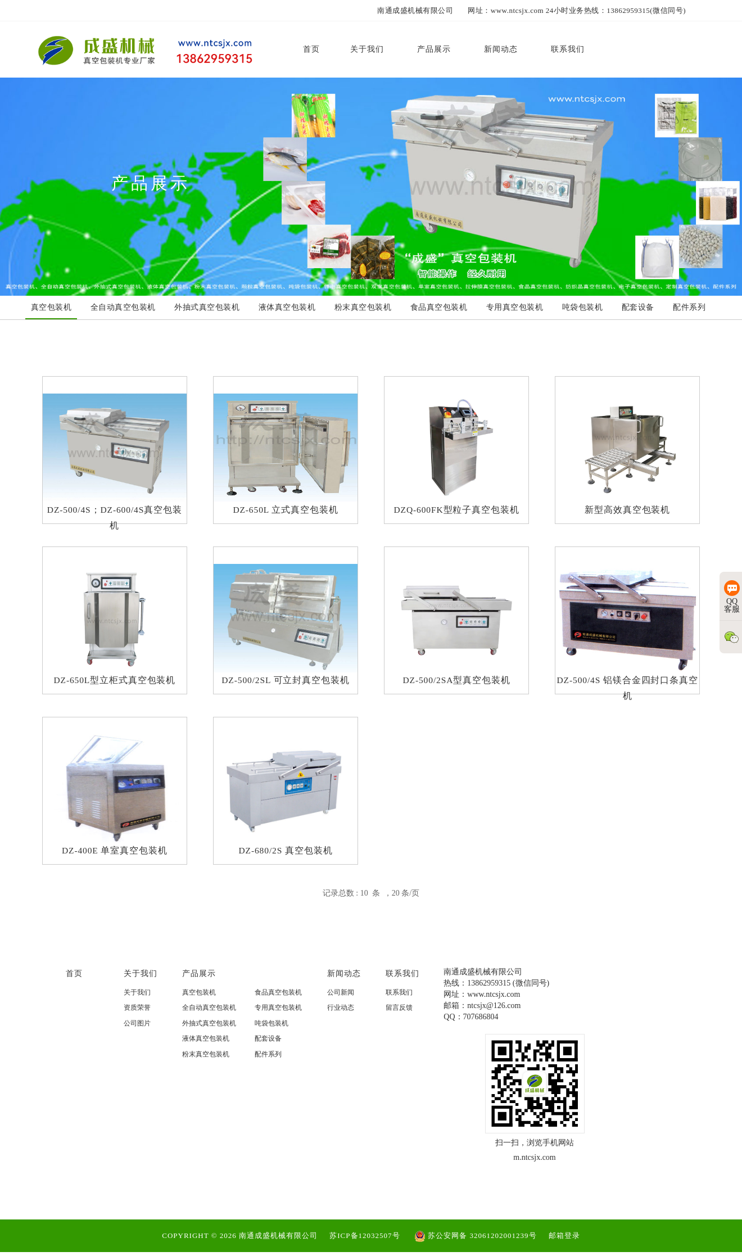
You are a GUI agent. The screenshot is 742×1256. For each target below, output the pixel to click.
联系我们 (402, 982)
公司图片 (137, 1032)
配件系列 (268, 1063)
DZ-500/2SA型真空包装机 (456, 682)
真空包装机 (199, 1001)
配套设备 (268, 1047)
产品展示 (199, 982)
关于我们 (140, 982)
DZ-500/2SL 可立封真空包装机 (285, 682)
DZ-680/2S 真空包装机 (285, 854)
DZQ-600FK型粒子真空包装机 (456, 511)
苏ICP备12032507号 (364, 1239)
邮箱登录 (564, 1239)
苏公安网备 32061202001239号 (475, 1239)
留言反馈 (399, 1016)
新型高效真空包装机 (628, 511)
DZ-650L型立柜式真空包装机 (115, 682)
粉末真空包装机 (205, 1063)
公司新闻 (340, 1001)
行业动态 (340, 1016)
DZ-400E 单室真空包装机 (114, 854)
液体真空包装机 (205, 1047)
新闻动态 (344, 982)
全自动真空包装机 (209, 1016)
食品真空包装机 (278, 1001)
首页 (74, 982)
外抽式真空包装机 (209, 1032)
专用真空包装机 (278, 1016)
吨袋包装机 (271, 1032)
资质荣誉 (137, 1016)
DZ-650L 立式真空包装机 (286, 511)
